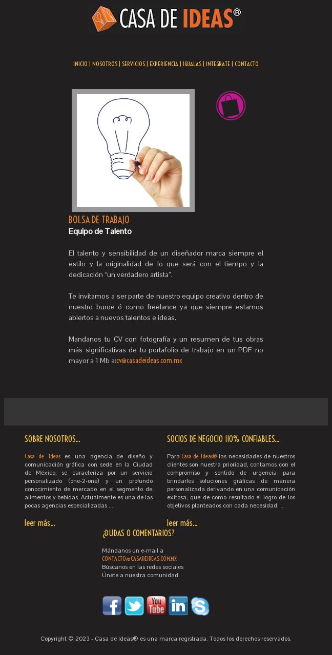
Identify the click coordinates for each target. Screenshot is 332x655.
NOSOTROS (104, 64)
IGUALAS (192, 64)
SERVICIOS (133, 64)
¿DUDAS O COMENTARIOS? (138, 533)
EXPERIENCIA (164, 64)
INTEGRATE (218, 64)
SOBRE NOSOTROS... (52, 439)
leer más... (40, 523)
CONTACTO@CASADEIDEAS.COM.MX (139, 558)
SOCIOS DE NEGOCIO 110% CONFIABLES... (223, 439)
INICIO (80, 64)
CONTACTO (247, 64)
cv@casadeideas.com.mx (149, 360)
